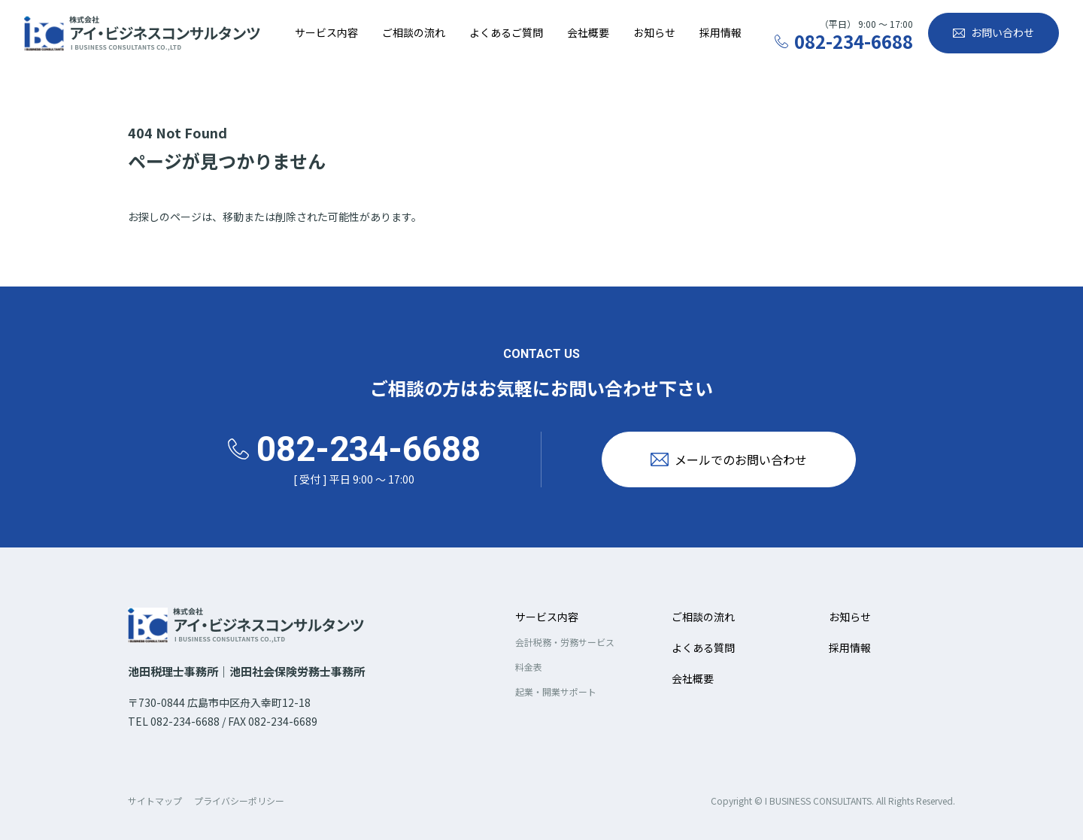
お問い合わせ (1002, 32)
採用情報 (720, 32)
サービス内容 (326, 32)
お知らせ (654, 32)
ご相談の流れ (413, 32)
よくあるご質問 (506, 32)
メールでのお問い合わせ (741, 459)
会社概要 (588, 32)
